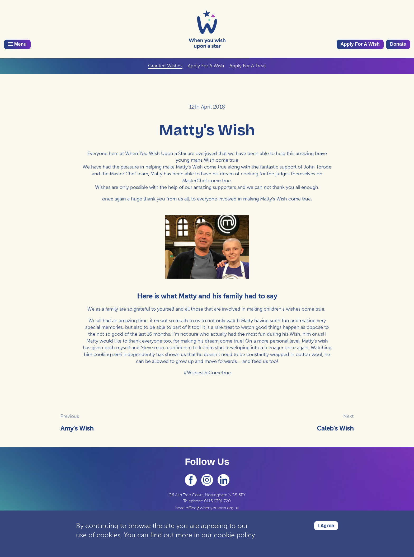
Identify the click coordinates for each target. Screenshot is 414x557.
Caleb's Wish (335, 428)
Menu (17, 44)
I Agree (326, 525)
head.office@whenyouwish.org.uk (207, 507)
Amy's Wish (76, 428)
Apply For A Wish (360, 44)
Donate (398, 44)
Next (348, 416)
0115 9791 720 (217, 500)
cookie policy (234, 535)
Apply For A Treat (247, 66)
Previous (69, 416)
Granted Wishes (165, 66)
